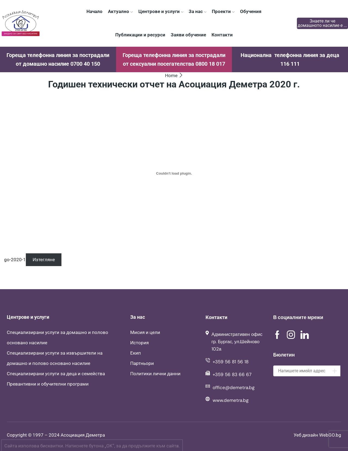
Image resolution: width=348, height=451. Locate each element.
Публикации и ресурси (140, 34)
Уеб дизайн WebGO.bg (317, 435)
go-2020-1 (15, 259)
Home (171, 75)
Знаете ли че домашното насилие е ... (322, 23)
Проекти (223, 11)
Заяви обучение (188, 34)
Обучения (251, 11)
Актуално (120, 11)
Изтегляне (44, 259)
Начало (94, 11)
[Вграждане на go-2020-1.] (174, 173)
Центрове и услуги (160, 11)
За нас (197, 11)
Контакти (222, 34)
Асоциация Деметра (83, 435)
